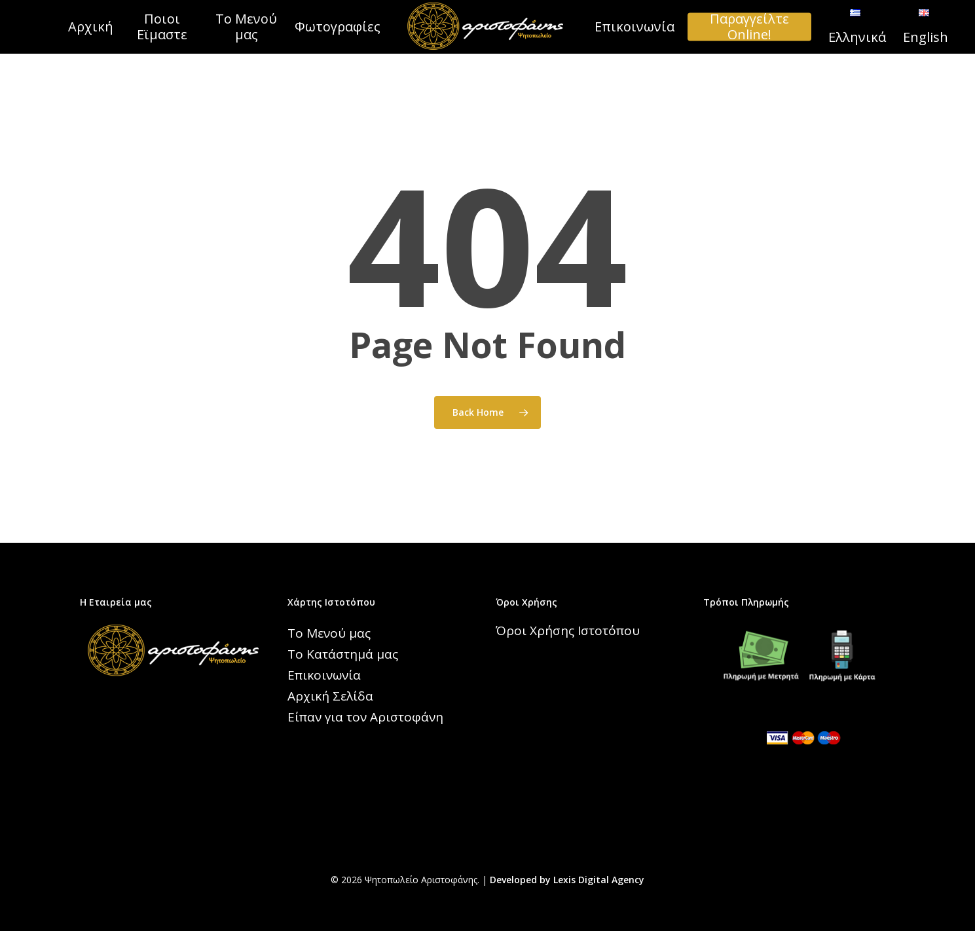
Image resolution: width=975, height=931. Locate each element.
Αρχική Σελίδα (330, 696)
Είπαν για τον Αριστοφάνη (365, 717)
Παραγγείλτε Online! (749, 27)
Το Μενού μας (246, 27)
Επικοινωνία (634, 27)
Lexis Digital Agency (598, 879)
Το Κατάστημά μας (342, 654)
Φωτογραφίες (337, 27)
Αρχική (90, 27)
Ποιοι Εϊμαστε (162, 27)
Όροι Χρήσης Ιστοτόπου (568, 630)
